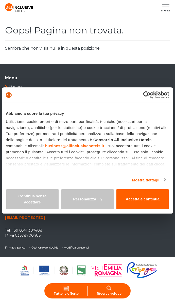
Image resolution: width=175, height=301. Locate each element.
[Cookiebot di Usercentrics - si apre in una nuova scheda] (147, 95)
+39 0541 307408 (27, 230)
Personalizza (87, 199)
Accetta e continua (142, 199)
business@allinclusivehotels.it (74, 146)
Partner (16, 86)
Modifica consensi (76, 247)
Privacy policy (15, 247)
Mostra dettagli (145, 180)
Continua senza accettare (32, 199)
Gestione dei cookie (44, 247)
